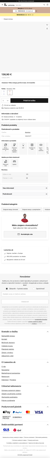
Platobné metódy (8, 349)
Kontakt (4, 339)
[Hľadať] (44, 4)
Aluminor (27, 132)
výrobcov (34, 323)
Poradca (13, 380)
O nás (4, 366)
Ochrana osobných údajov (11, 390)
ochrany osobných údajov (35, 321)
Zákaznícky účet (7, 356)
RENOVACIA (24, 11)
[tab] (25, 344)
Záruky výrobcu (7, 353)
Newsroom (5, 376)
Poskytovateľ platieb (11, 406)
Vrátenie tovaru (7, 346)
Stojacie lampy (8, 19)
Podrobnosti (7, 194)
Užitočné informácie (11, 386)
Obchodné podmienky (10, 397)
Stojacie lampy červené (10, 209)
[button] (47, 24)
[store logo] (14, 4)
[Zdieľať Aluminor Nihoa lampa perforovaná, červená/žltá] (47, 28)
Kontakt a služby (10, 331)
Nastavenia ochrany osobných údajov (13, 437)
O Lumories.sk (9, 362)
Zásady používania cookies (11, 394)
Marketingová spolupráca (11, 373)
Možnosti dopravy (8, 343)
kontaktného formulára (41, 319)
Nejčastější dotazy (8, 336)
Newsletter (5, 370)
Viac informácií (8, 188)
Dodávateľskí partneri (12, 424)
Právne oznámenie (8, 400)
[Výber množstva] (6, 100)
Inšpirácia (5, 380)
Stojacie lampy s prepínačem (31, 209)
